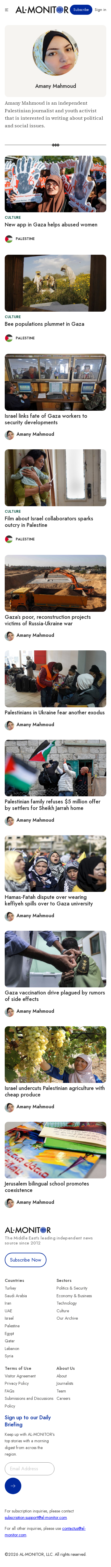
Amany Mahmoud (55, 86)
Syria (9, 1356)
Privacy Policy (17, 1383)
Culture (63, 1311)
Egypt (9, 1333)
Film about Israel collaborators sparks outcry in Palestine (49, 522)
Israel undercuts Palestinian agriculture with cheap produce (55, 1091)
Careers (63, 1398)
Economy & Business (74, 1296)
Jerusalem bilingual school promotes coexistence (47, 1187)
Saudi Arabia (16, 1296)
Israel (9, 1318)
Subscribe (81, 9)
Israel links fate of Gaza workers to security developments (46, 419)
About (62, 1376)
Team (61, 1391)
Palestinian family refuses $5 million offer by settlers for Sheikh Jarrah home (52, 805)
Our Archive (67, 1318)
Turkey (10, 1288)
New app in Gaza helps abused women (51, 224)
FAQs (9, 1391)
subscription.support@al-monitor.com (36, 1517)
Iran (8, 1303)
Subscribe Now (25, 1260)
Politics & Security (72, 1288)
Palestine (12, 1326)
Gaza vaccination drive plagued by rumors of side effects (55, 996)
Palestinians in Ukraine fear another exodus (55, 712)
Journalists (65, 1383)
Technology (67, 1303)
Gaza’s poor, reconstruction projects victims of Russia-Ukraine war (48, 620)
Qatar (10, 1341)
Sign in (100, 9)
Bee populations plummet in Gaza (44, 324)
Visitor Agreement (20, 1376)
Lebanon (12, 1348)
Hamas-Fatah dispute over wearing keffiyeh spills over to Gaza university (49, 900)
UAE (8, 1311)
